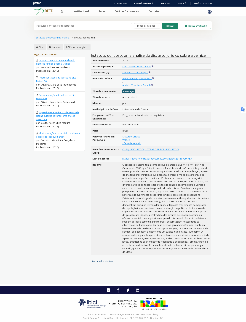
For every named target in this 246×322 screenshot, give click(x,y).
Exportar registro (78, 47)
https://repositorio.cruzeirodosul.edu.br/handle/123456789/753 (157, 158)
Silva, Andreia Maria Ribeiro (136, 66)
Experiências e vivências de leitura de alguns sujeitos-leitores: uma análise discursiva (57, 116)
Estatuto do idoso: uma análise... (53, 37)
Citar (41, 47)
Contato (154, 11)
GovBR (37, 3)
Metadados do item (102, 261)
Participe (165, 3)
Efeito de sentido (131, 143)
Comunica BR (121, 3)
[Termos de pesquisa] (83, 25)
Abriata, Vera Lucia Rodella (136, 85)
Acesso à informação (144, 3)
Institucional (81, 11)
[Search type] (147, 25)
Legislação (182, 3)
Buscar (170, 25)
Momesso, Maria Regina (135, 72)
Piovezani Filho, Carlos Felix (137, 78)
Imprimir (56, 47)
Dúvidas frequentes (127, 11)
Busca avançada (196, 25)
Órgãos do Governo (203, 3)
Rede (102, 11)
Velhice (126, 139)
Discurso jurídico (131, 136)
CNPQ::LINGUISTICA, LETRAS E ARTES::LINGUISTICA (150, 149)
